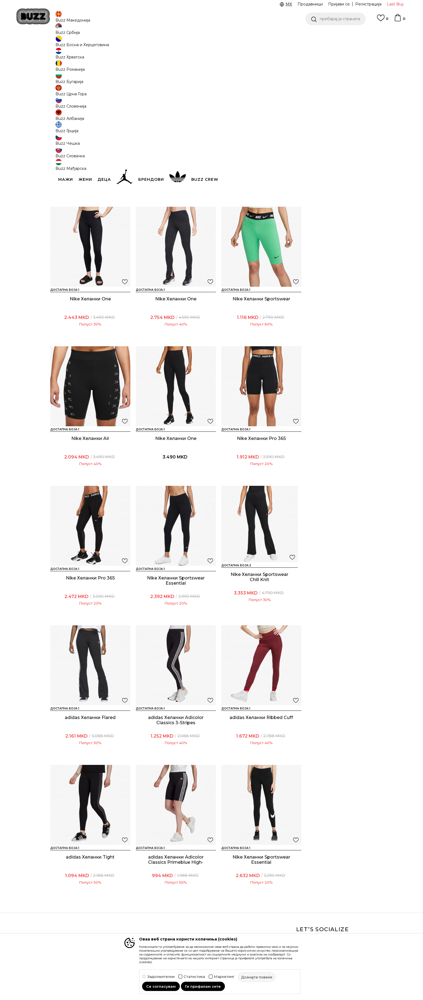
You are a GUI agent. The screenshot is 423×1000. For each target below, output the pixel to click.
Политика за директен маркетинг (195, 907)
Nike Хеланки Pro (88, 196)
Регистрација (368, 4)
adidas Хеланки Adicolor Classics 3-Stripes (170, 607)
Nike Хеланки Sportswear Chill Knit (252, 199)
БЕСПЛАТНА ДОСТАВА (263, 35)
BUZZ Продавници (253, 898)
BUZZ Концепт (249, 875)
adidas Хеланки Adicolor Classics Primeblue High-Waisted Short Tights (88, 745)
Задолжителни (161, 977)
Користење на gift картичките (191, 929)
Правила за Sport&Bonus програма (197, 886)
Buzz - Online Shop (65, 44)
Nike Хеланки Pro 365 (88, 468)
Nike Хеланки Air (253, 332)
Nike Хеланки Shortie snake (170, 196)
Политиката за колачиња (197, 918)
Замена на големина (132, 909)
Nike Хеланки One (334, 196)
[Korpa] (399, 20)
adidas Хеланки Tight (334, 604)
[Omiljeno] (382, 20)
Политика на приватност (197, 897)
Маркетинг (224, 977)
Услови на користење (194, 875)
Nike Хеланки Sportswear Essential (252, 471)
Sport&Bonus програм (256, 906)
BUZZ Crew (246, 891)
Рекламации (124, 916)
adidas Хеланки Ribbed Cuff (252, 607)
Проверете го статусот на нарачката (75, 884)
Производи (95, 44)
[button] (336, 19)
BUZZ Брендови (251, 883)
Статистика (194, 977)
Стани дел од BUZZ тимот (260, 914)
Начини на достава (130, 887)
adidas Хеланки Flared (88, 604)
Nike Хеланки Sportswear (170, 332)
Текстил (115, 44)
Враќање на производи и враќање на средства (136, 898)
